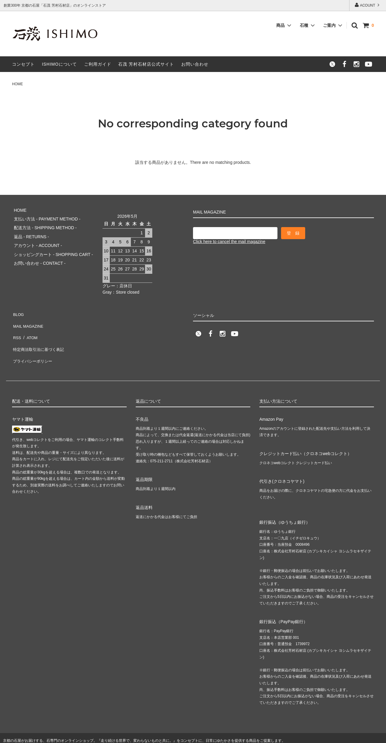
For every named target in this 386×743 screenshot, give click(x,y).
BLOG (18, 306)
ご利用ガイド (97, 64)
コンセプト (23, 64)
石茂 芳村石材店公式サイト (146, 64)
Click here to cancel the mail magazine (229, 241)
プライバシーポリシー (33, 342)
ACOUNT (367, 5)
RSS (16, 324)
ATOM (30, 324)
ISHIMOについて (59, 64)
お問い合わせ (194, 64)
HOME (17, 84)
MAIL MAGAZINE (28, 315)
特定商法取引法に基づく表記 (39, 333)
